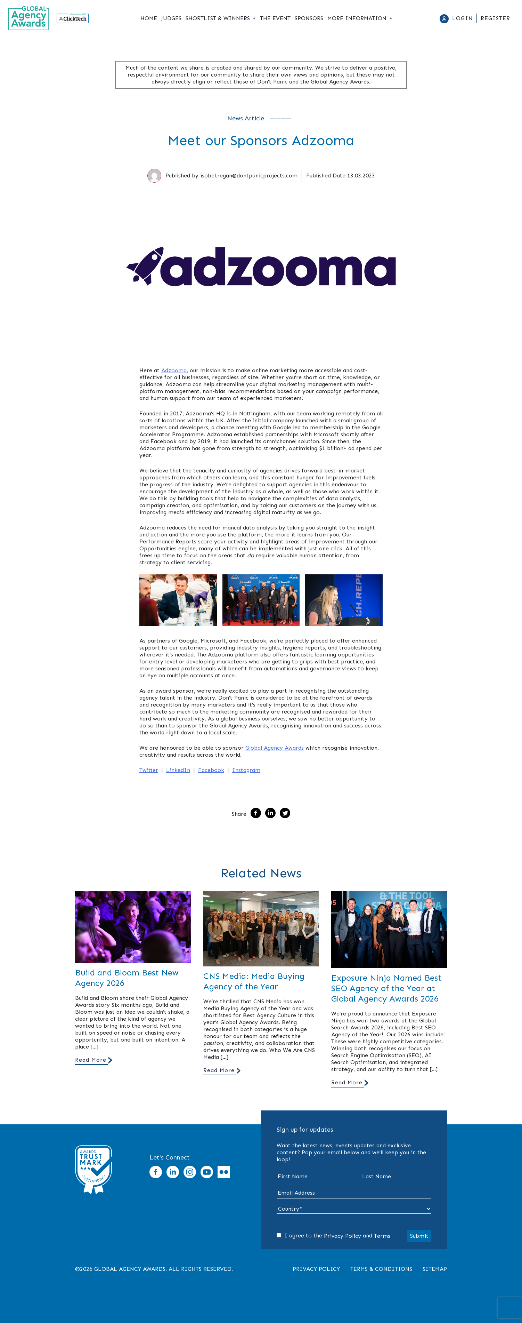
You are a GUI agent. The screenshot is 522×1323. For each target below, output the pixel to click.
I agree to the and (333, 1235)
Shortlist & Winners (218, 18)
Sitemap (435, 1269)
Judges (171, 18)
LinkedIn (178, 770)
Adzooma (174, 370)
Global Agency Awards (274, 747)
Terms (382, 1236)
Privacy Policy (342, 1236)
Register (495, 18)
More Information (356, 18)
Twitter (148, 770)
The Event (275, 18)
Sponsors (309, 18)
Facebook (211, 770)
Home (148, 18)
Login (462, 18)
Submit (419, 1236)
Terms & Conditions (381, 1269)
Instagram (246, 770)
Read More (90, 1060)
